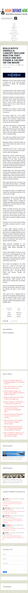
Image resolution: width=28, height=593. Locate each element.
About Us (14, 40)
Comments (14, 321)
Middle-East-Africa (14, 33)
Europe (14, 35)
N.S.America (14, 30)
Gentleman (8, 525)
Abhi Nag (7, 508)
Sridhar (7, 498)
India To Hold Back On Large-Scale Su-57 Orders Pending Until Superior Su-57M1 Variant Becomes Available (14, 434)
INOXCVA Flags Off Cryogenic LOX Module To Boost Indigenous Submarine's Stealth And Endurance (14, 392)
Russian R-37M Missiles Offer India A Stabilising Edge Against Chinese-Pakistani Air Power (14, 382)
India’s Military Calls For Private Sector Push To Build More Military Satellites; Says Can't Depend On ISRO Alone (13, 428)
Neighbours (14, 27)
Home (14, 24)
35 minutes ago (14, 513)
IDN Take (14, 37)
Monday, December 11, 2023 (10, 65)
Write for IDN (14, 38)
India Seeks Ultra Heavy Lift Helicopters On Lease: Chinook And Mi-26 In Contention (13, 416)
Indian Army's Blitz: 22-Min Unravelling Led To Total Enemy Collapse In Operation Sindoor (13, 422)
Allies (14, 29)
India (14, 25)
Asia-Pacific (14, 32)
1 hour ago (13, 530)
